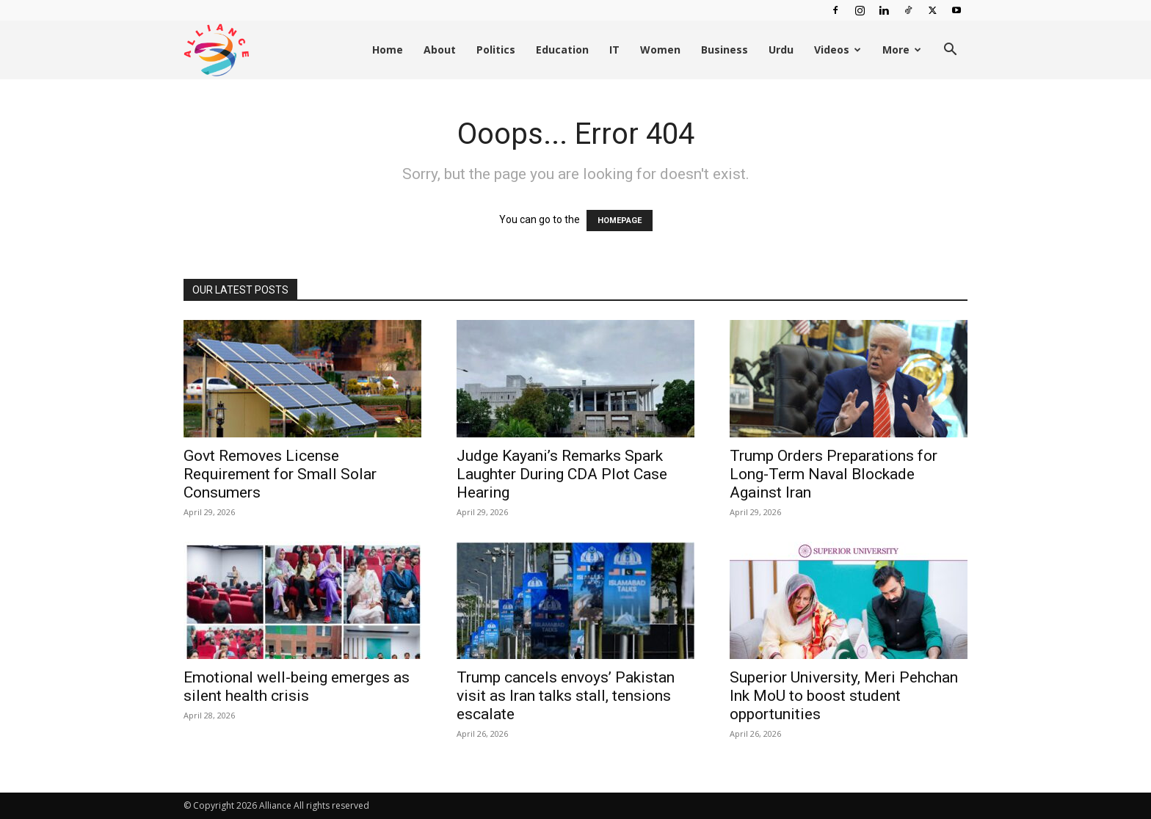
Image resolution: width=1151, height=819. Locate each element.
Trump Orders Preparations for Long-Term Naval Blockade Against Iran (833, 474)
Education (562, 50)
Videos (837, 50)
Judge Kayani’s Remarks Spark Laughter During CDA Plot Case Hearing (562, 474)
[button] (949, 51)
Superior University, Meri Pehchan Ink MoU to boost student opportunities (844, 696)
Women (660, 50)
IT (614, 50)
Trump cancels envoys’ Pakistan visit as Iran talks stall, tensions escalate (566, 696)
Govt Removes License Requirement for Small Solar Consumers (280, 474)
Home (387, 50)
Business (724, 50)
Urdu (781, 50)
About (440, 50)
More (901, 50)
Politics (495, 50)
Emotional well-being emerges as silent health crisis (297, 687)
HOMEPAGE (620, 220)
